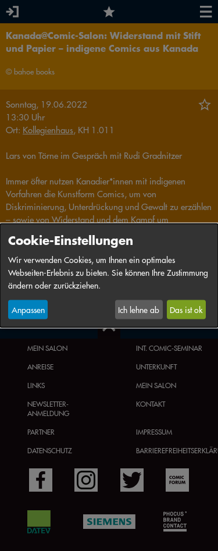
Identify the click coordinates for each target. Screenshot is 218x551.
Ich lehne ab (138, 309)
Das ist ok (186, 309)
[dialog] (109, 275)
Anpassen (28, 309)
